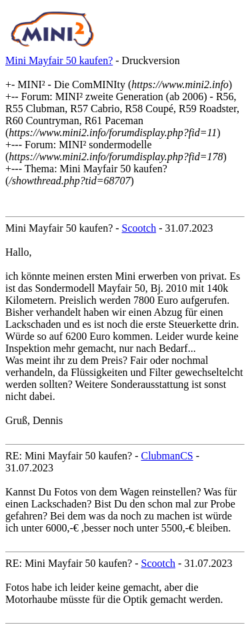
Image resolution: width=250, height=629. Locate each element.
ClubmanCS (167, 455)
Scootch (139, 228)
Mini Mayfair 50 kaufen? (59, 60)
